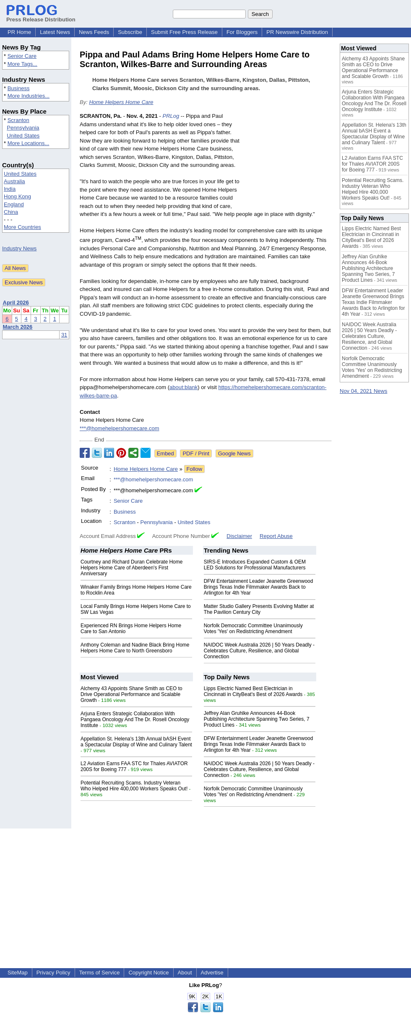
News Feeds (94, 32)
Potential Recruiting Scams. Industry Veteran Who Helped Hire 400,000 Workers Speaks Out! (134, 786)
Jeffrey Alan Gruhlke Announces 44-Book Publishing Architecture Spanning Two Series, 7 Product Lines (257, 719)
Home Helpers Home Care (121, 102)
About (185, 972)
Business (19, 88)
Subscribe (130, 32)
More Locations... (28, 143)
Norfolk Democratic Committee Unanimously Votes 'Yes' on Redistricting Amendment (253, 628)
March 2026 (18, 327)
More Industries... (28, 96)
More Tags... (22, 64)
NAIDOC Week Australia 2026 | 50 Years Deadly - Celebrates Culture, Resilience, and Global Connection (259, 651)
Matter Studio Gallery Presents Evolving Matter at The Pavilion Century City (259, 609)
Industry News (19, 248)
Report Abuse (276, 536)
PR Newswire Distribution (297, 32)
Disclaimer (239, 536)
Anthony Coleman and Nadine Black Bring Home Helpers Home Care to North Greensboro (135, 648)
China (11, 212)
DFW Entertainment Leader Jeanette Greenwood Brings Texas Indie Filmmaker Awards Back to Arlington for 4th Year (258, 587)
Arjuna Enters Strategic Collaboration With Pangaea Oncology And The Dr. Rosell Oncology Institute (135, 719)
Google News (234, 453)
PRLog (171, 116)
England (14, 204)
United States (23, 135)
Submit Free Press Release (184, 32)
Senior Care (22, 56)
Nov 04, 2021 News (363, 391)
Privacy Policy (53, 972)
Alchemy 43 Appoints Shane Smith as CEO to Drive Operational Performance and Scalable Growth (131, 694)
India (10, 189)
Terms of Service (99, 972)
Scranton (18, 120)
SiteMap (18, 972)
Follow (195, 469)
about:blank (183, 387)
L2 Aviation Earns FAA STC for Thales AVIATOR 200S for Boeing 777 (372, 164)
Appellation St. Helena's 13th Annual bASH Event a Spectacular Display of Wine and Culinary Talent (136, 742)
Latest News (55, 32)
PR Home (19, 32)
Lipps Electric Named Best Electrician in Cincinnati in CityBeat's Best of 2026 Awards (253, 691)
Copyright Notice (148, 972)
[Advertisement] (288, 163)
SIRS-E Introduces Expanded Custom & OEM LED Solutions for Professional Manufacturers (255, 565)
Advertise (212, 972)
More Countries (22, 227)
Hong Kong (17, 196)
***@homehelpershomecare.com (119, 428)
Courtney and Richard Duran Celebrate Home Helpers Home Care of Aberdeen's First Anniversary (131, 568)
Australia (14, 181)
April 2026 (16, 302)
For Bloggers (242, 32)
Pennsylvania (23, 128)
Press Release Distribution (40, 16)
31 (64, 335)
